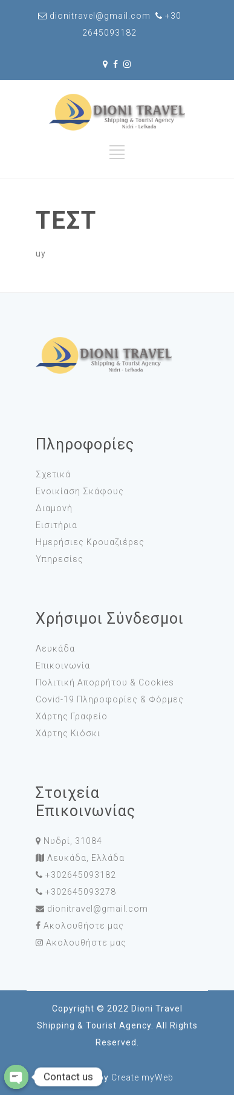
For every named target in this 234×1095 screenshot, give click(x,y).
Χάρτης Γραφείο (72, 716)
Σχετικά (53, 474)
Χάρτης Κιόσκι (68, 733)
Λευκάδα (55, 648)
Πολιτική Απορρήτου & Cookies (105, 682)
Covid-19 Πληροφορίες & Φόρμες (110, 699)
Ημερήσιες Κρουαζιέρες (90, 542)
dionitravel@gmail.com (97, 909)
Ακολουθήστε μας (84, 925)
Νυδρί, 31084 (73, 841)
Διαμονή (54, 508)
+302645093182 (80, 875)
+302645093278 (80, 892)
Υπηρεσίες (59, 559)
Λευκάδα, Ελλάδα (86, 858)
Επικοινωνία (63, 665)
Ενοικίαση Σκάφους (80, 491)
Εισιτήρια (56, 525)
